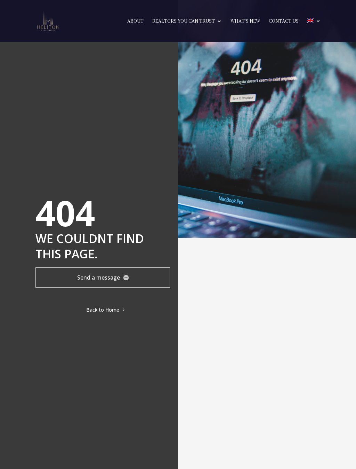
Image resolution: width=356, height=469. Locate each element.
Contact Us (284, 21)
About (135, 21)
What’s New (245, 21)
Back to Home (102, 309)
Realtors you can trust (183, 21)
